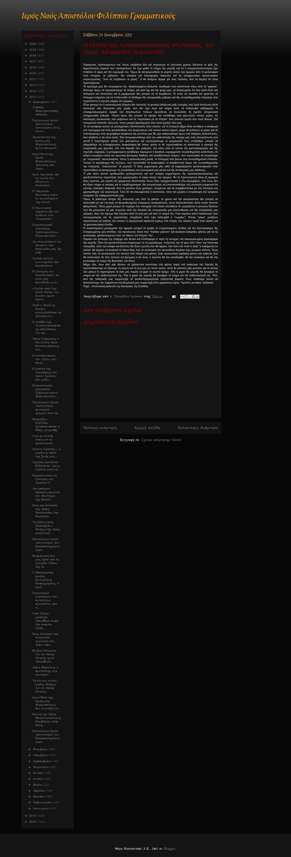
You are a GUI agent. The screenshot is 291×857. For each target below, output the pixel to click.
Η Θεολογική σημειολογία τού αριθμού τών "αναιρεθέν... (45, 213)
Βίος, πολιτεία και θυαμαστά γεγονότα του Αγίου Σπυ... (45, 639)
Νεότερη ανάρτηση (100, 427)
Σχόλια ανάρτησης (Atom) (161, 440)
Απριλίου (40, 790)
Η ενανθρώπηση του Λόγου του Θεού (44, 359)
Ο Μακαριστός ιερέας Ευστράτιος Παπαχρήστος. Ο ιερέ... (45, 580)
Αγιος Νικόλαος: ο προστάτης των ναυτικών (45, 671)
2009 (33, 822)
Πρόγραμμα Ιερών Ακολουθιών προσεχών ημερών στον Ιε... (45, 407)
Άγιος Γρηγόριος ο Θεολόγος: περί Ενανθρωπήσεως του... (45, 344)
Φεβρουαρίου (43, 802)
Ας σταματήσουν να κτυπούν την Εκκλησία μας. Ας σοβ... (46, 247)
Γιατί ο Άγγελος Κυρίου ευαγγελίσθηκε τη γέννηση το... (46, 310)
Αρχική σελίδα (147, 427)
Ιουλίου (39, 773)
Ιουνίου (39, 779)
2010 (33, 815)
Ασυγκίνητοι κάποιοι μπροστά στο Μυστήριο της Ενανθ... (46, 494)
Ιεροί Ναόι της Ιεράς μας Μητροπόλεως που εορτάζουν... (45, 703)
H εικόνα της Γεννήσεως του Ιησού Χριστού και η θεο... (44, 374)
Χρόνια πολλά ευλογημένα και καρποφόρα (45, 261)
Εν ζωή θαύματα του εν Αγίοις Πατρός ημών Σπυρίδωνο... (44, 656)
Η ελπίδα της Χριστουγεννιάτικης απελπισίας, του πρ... (46, 327)
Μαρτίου (39, 796)
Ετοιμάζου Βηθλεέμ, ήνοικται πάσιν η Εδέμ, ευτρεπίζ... (45, 424)
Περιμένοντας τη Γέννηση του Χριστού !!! (44, 479)
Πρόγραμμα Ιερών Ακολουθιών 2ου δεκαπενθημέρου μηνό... (46, 544)
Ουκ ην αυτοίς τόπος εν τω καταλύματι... (43, 439)
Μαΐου (38, 785)
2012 (33, 91)
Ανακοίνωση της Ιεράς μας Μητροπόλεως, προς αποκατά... (45, 142)
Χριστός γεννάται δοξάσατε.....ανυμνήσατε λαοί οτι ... (46, 465)
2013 (33, 85)
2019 (33, 49)
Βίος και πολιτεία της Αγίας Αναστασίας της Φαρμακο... (45, 510)
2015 (33, 73)
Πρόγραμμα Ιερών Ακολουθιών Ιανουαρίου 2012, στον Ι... (46, 125)
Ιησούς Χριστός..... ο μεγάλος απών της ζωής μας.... (46, 452)
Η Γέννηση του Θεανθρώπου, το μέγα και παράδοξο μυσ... (45, 277)
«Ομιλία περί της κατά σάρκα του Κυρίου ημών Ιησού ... (45, 294)
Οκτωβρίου (41, 755)
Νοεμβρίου (41, 749)
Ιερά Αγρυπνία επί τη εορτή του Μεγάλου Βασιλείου (45, 180)
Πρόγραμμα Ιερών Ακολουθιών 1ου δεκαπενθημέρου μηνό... (46, 736)
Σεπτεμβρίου (43, 761)
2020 (33, 44)
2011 (33, 97)
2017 (33, 61)
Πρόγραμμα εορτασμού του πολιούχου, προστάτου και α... (44, 600)
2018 (33, 55)
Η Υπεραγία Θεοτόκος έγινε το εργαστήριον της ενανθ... (45, 196)
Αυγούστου (41, 767)
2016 (33, 67)
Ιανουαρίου (42, 808)
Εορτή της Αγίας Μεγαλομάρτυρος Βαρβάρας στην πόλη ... (46, 719)
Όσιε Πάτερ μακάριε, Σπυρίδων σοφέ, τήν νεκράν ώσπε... (45, 621)
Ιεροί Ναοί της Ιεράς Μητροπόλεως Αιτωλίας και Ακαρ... (44, 161)
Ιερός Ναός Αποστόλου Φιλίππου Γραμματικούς (98, 16)
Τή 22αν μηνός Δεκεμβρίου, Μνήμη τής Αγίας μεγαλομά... (46, 527)
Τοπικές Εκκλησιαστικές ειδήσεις (45, 110)
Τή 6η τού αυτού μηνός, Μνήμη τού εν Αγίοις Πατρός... (44, 686)
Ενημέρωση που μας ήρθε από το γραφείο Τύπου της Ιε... (45, 561)
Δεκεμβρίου (42, 102)
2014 (33, 79)
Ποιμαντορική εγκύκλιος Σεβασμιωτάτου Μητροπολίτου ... (45, 230)
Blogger (169, 849)
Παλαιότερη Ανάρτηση (197, 427)
